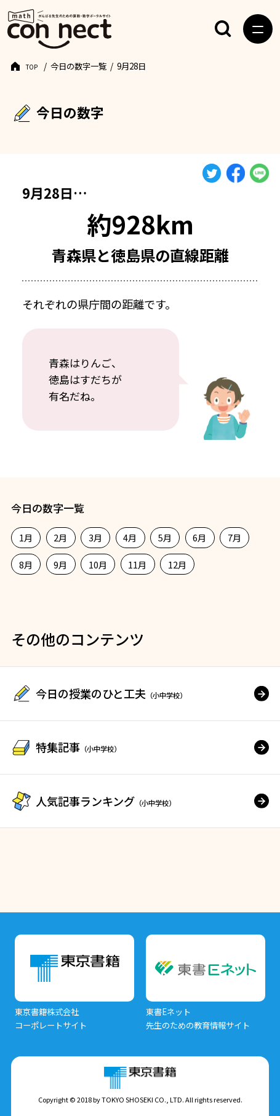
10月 (98, 564)
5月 (165, 537)
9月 (61, 564)
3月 (96, 537)
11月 (137, 564)
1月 (26, 537)
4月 (130, 537)
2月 (61, 537)
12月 (177, 564)
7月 (235, 537)
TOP (34, 66)
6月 (200, 537)
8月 (26, 564)
